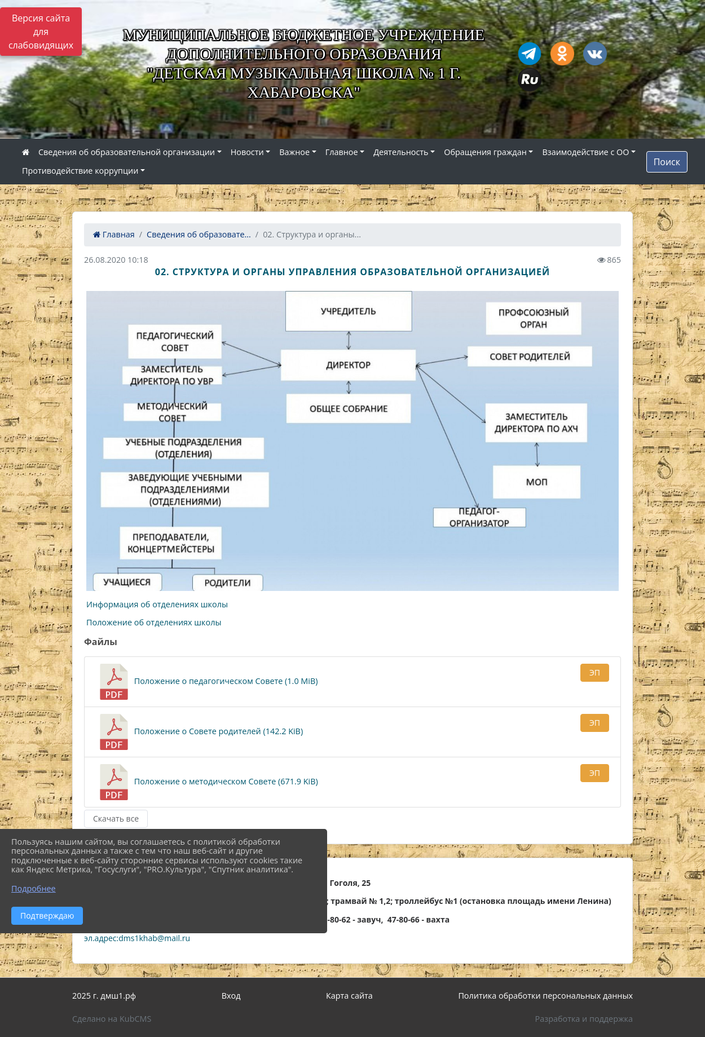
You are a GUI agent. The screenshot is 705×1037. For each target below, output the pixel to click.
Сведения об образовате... (199, 234)
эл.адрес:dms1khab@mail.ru (137, 938)
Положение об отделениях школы (154, 622)
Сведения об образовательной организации (126, 152)
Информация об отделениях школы (157, 604)
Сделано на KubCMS (111, 1018)
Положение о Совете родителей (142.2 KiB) (199, 732)
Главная (114, 234)
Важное (294, 152)
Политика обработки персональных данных (545, 995)
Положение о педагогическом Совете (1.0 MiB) (207, 682)
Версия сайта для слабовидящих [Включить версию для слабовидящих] (40, 31)
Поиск (667, 162)
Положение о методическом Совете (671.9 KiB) (207, 782)
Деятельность (400, 152)
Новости (247, 152)
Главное (341, 152)
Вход (231, 995)
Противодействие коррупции (80, 170)
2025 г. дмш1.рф (104, 995)
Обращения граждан (485, 152)
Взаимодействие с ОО (585, 152)
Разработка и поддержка (584, 1018)
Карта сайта (349, 995)
